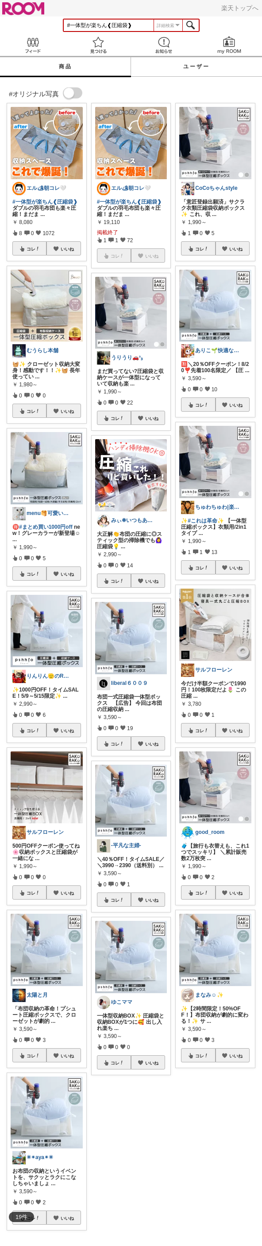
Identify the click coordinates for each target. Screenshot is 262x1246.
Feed (33, 45)
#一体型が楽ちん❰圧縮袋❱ (44, 202)
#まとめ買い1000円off (46, 527)
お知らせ (163, 45)
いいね (67, 249)
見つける (98, 45)
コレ (33, 249)
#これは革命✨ (206, 521)
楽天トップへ (239, 8)
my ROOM (229, 45)
